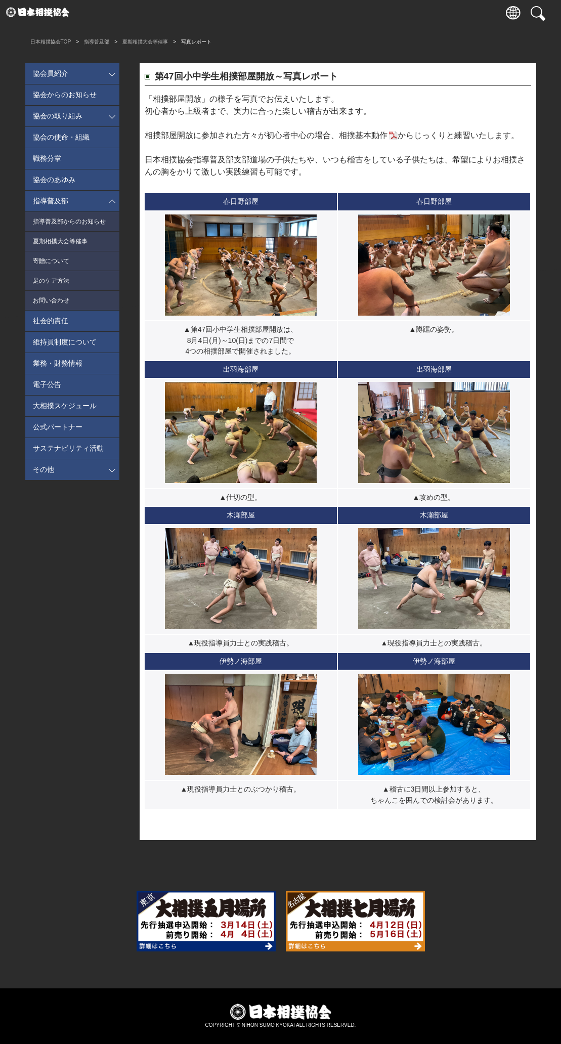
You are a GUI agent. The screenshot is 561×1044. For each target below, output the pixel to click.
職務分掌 (47, 158)
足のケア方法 (51, 280)
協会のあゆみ (54, 180)
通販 (401, 13)
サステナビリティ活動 (68, 448)
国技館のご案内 (271, 13)
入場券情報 (100, 13)
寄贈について (51, 261)
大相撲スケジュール (65, 406)
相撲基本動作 (363, 135)
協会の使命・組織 (61, 137)
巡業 (229, 13)
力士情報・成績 (185, 13)
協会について (358, 13)
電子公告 (47, 384)
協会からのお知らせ (65, 95)
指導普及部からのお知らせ (69, 221)
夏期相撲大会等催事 (145, 42)
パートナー (444, 13)
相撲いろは (315, 13)
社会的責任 (50, 321)
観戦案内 (143, 13)
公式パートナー (57, 427)
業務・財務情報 (57, 363)
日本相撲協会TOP (50, 42)
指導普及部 (96, 42)
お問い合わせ (51, 300)
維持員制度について (65, 342)
